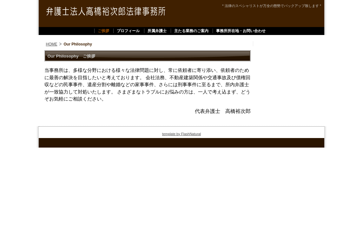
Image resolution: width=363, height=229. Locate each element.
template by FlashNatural (181, 134)
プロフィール (128, 31)
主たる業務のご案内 (191, 31)
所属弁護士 (157, 31)
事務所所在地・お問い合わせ (241, 31)
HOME (51, 44)
